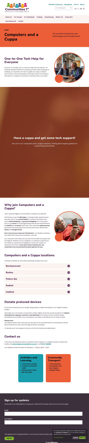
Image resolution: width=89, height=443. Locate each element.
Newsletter (68, 4)
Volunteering (49, 17)
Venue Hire (69, 17)
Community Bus (55, 364)
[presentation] (17, 429)
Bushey (9, 272)
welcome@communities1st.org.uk (24, 344)
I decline (74, 437)
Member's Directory (56, 4)
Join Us (76, 4)
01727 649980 (46, 344)
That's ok (82, 437)
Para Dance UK (10, 21)
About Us (8, 17)
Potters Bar (11, 279)
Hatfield (10, 292)
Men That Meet (27, 372)
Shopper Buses (54, 370)
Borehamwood (13, 266)
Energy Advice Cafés (29, 370)
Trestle (20, 21)
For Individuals (29, 17)
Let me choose (58, 437)
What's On (59, 17)
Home (6, 30)
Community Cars (55, 366)
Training (39, 17)
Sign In (82, 4)
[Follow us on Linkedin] (84, 9)
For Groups (18, 17)
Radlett (9, 285)
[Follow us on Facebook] (75, 9)
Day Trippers (53, 368)
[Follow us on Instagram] (78, 9)
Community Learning (29, 364)
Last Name (8, 419)
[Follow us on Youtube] (81, 9)
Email (6, 410)
